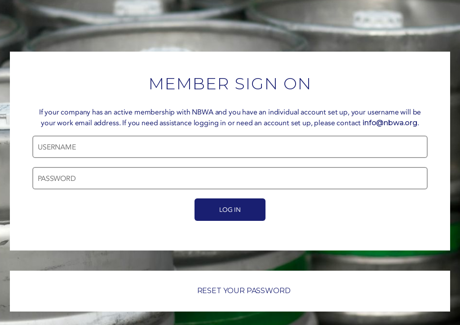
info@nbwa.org (390, 123)
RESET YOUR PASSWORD (230, 290)
